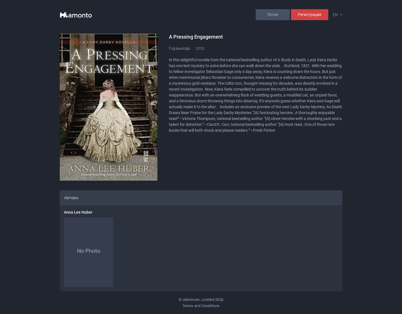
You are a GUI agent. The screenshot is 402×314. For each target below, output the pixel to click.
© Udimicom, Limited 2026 (201, 300)
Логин (272, 14)
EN (335, 15)
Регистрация (309, 14)
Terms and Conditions (201, 306)
